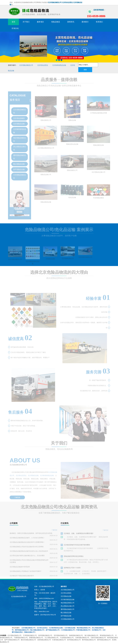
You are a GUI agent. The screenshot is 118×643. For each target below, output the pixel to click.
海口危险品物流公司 (91, 635)
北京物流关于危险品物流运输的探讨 (22, 577)
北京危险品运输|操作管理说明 (20, 568)
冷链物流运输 (50, 261)
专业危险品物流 (98, 200)
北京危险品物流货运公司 (45, 150)
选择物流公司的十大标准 (72, 569)
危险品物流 (55, 22)
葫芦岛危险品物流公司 (12, 640)
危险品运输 (72, 122)
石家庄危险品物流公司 (98, 637)
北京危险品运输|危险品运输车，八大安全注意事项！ (27, 539)
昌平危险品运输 (19, 168)
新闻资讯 (70, 22)
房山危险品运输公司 (19, 146)
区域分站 (15, 28)
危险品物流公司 (45, 122)
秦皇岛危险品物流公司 (28, 640)
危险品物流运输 (98, 147)
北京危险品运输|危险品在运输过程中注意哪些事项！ (27, 544)
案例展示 (85, 22)
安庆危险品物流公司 (60, 635)
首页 (13, 22)
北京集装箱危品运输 (59, 65)
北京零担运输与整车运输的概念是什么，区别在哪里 (27, 557)
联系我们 (99, 22)
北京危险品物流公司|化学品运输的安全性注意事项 (27, 548)
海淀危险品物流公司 (19, 138)
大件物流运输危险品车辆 (98, 115)
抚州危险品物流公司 (45, 635)
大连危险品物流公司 (67, 637)
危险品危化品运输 (72, 146)
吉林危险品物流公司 (82, 637)
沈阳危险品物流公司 (44, 640)
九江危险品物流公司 (51, 637)
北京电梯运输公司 (68, 261)
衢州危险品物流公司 (89, 640)
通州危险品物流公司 (19, 155)
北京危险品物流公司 (26, 65)
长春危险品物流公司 (59, 640)
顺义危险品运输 (19, 163)
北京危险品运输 (19, 122)
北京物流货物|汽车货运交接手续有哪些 (77, 546)
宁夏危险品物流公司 (21, 637)
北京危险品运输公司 (98, 174)
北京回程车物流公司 (85, 259)
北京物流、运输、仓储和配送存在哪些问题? (79, 535)
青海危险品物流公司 (106, 635)
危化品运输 (72, 200)
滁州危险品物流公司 (104, 640)
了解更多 (17, 495)
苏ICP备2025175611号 (48, 615)
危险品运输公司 (45, 177)
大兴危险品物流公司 (19, 175)
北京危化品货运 (42, 65)
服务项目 (40, 22)
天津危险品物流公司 (30, 635)
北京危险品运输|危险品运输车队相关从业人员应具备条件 (29, 553)
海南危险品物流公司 (76, 635)
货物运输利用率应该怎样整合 (73, 558)
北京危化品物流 (19, 117)
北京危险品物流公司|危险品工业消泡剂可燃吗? (25, 573)
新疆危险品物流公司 (36, 637)
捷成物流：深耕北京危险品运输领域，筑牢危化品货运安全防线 (31, 535)
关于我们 (26, 22)
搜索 (85, 70)
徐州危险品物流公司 (74, 640)
